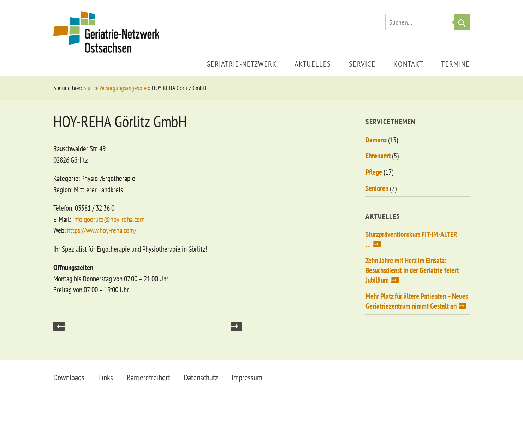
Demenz (376, 140)
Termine (455, 64)
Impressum (247, 377)
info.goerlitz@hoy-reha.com (108, 219)
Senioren (376, 188)
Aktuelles (313, 64)
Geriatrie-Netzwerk (241, 64)
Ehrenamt (378, 155)
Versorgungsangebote (123, 88)
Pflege (373, 172)
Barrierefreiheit (148, 377)
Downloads (68, 377)
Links (105, 377)
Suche (462, 22)
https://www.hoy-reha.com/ (101, 230)
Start (88, 88)
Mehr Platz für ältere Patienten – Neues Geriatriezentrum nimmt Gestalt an (416, 301)
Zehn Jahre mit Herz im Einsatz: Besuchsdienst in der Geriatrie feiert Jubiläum (412, 270)
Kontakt (408, 64)
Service (362, 64)
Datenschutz (201, 377)
